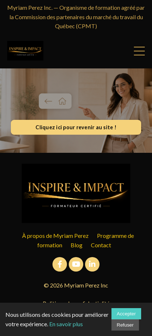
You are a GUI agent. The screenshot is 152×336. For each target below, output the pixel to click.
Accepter (126, 313)
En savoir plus (66, 323)
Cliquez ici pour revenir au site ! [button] (76, 127)
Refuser (125, 325)
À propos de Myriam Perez (55, 235)
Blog (77, 245)
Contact (101, 245)
